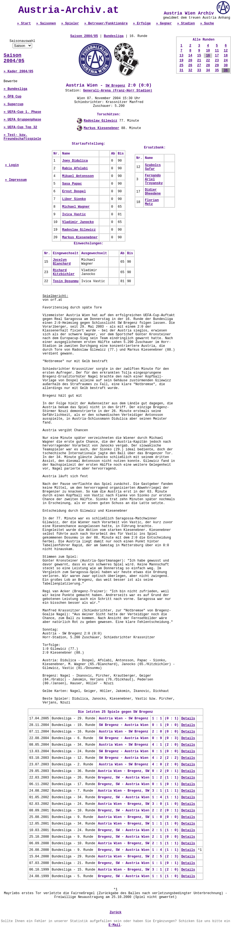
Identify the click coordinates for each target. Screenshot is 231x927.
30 (226, 65)
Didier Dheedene (153, 192)
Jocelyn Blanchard (62, 262)
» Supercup (13, 104)
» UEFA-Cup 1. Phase (22, 112)
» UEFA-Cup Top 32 (20, 127)
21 (199, 60)
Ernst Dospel (74, 191)
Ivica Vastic (74, 214)
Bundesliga (114, 36)
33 (199, 70)
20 (190, 60)
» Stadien (186, 23)
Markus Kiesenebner (101, 128)
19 (181, 60)
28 (208, 65)
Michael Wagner (76, 207)
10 (208, 51)
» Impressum (16, 180)
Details (188, 718)
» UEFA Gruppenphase (22, 120)
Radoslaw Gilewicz (100, 121)
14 (190, 56)
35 (217, 70)
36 (226, 70)
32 (190, 70)
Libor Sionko (74, 199)
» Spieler (70, 23)
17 (217, 56)
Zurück (115, 912)
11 (217, 51)
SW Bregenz (115, 86)
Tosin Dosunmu (66, 281)
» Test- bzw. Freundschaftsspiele (22, 137)
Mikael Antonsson (78, 176)
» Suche (207, 23)
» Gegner (164, 23)
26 (190, 65)
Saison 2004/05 (14, 58)
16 (208, 56)
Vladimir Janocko (78, 222)
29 (217, 65)
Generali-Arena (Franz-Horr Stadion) (117, 91)
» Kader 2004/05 (18, 71)
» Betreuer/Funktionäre (106, 23)
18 (226, 56)
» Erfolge (142, 23)
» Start (24, 23)
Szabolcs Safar (153, 167)
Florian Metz (152, 202)
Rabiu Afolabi (75, 168)
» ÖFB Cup (12, 97)
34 (208, 70)
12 (226, 51)
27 (199, 65)
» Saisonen (46, 23)
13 (181, 56)
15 (199, 56)
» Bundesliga (15, 89)
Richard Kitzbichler (64, 272)
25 (181, 65)
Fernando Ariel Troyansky (154, 179)
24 (226, 60)
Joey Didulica (75, 161)
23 (217, 60)
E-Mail (114, 925)
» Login (12, 165)
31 (181, 70)
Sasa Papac (72, 184)
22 (208, 60)
